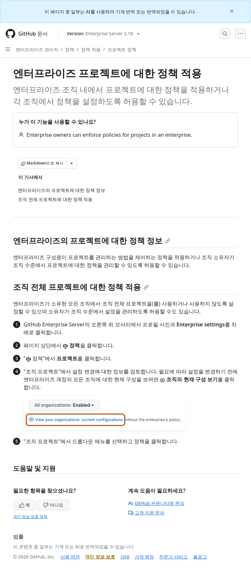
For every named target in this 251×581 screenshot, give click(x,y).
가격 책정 (144, 557)
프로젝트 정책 (122, 49)
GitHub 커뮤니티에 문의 (156, 503)
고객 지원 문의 (146, 513)
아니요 (53, 505)
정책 (69, 49)
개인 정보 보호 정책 (30, 516)
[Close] (232, 10)
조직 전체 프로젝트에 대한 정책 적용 (81, 286)
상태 (124, 557)
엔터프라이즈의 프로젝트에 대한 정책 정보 (91, 240)
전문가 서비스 (173, 557)
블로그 (200, 557)
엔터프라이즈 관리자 (37, 49)
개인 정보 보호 (100, 557)
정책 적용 (91, 49)
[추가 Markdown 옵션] (71, 163)
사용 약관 (70, 557)
